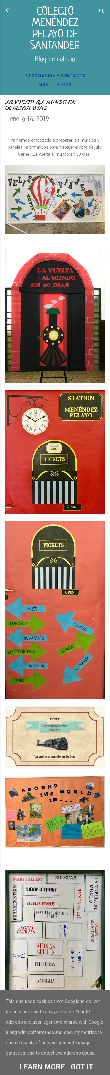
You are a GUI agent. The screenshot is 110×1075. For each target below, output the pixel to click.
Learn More (42, 1067)
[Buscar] (101, 12)
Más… (45, 84)
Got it (82, 1067)
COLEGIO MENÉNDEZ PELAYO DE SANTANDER (55, 29)
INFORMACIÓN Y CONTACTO (55, 75)
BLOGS (64, 84)
